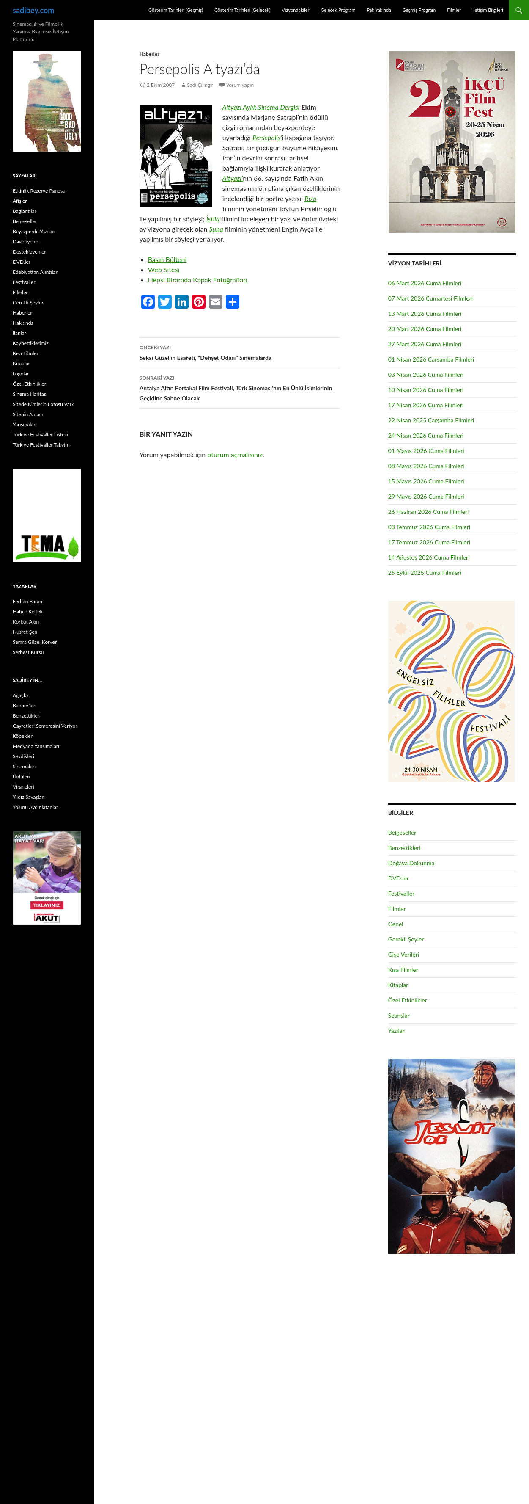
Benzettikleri (404, 847)
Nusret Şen (25, 632)
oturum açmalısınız (235, 454)
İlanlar (19, 333)
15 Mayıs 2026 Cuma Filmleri (426, 481)
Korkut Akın (26, 621)
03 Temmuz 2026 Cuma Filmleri (429, 526)
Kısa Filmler (403, 969)
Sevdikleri (23, 756)
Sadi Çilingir (200, 85)
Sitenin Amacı (28, 414)
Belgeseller (402, 832)
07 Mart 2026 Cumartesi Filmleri (430, 298)
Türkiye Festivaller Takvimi (42, 445)
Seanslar (399, 1015)
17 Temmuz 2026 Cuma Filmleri (429, 542)
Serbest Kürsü (28, 652)
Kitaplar (398, 984)
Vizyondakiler (295, 10)
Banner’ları (24, 705)
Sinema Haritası (30, 394)
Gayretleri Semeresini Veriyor (45, 726)
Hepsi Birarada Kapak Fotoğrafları (197, 280)
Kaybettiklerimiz (31, 343)
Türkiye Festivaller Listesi (40, 434)
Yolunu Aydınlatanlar (35, 807)
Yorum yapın (240, 85)
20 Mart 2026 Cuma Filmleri (425, 328)
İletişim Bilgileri (487, 10)
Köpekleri (23, 736)
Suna (216, 229)
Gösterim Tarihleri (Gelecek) (242, 10)
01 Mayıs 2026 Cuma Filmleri (426, 450)
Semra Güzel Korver (35, 642)
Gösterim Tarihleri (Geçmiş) (175, 10)
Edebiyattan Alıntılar (35, 272)
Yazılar (396, 1030)
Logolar (21, 373)
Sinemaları (24, 766)
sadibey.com (33, 10)
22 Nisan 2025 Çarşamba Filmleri (431, 420)
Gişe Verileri (403, 954)
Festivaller (401, 893)
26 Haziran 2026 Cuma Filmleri (428, 511)
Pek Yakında (379, 10)
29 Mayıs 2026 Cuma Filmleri (426, 496)
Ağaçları (21, 695)
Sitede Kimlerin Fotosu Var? (43, 404)
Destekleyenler (29, 251)
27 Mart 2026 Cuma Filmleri (425, 344)
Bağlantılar (24, 211)
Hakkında (23, 323)
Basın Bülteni (167, 259)
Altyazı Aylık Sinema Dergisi (261, 107)
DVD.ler (398, 878)
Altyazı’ (232, 178)
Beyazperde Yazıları (34, 231)
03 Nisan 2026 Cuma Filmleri (426, 374)
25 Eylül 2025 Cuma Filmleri (424, 572)
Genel (395, 923)
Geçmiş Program (419, 10)
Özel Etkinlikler (407, 1000)
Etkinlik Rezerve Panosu (39, 191)
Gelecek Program (338, 10)
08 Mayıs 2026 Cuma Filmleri (426, 465)
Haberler (149, 54)
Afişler (20, 201)
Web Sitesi (164, 269)
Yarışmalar (24, 424)
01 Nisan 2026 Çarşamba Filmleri (431, 359)
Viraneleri (23, 787)
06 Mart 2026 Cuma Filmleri (425, 283)
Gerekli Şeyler (406, 939)
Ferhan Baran (27, 601)
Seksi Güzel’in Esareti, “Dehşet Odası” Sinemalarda (240, 351)
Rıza (310, 198)
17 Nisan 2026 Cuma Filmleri (426, 404)
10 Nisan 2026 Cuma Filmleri (426, 389)
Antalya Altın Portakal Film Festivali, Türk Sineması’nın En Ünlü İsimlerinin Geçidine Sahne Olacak (240, 387)
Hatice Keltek (28, 611)
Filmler (454, 10)
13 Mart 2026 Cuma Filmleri (425, 313)
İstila (212, 219)
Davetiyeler (25, 241)
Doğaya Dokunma (411, 863)
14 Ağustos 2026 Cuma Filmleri (429, 557)
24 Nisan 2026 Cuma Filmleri (426, 435)
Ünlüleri (21, 776)
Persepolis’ (267, 137)
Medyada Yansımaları (36, 746)
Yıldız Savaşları (29, 797)
